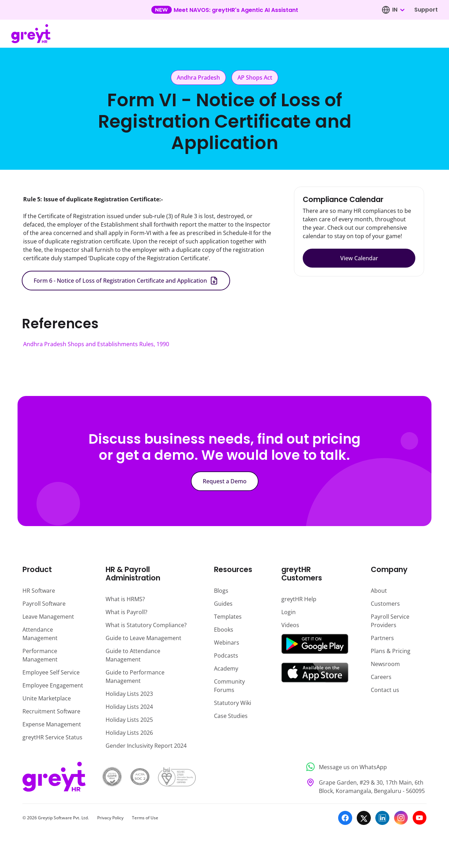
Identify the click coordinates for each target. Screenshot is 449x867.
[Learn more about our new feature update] (224, 10)
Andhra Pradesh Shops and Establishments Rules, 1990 (96, 344)
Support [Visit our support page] (426, 9)
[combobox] (398, 10)
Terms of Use (145, 818)
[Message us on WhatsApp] (364, 766)
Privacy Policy (110, 818)
